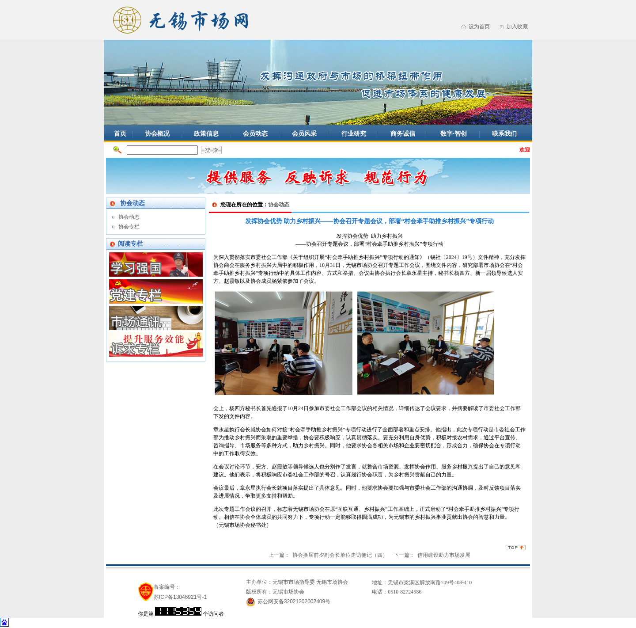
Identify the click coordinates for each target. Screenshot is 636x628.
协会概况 (157, 133)
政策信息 (206, 133)
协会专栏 (129, 227)
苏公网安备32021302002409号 (293, 601)
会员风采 (304, 133)
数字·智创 (453, 133)
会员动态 (255, 133)
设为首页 (479, 26)
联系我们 (504, 133)
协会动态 (129, 217)
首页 (120, 133)
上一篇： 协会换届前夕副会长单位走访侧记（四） (328, 555)
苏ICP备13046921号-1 (180, 597)
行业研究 (353, 133)
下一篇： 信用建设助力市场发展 (432, 555)
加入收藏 (517, 26)
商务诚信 (402, 133)
